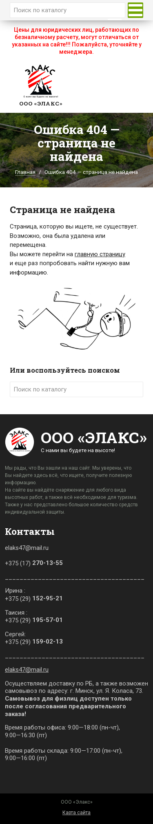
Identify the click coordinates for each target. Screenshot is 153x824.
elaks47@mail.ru (27, 669)
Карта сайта (76, 812)
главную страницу (100, 254)
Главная (25, 172)
